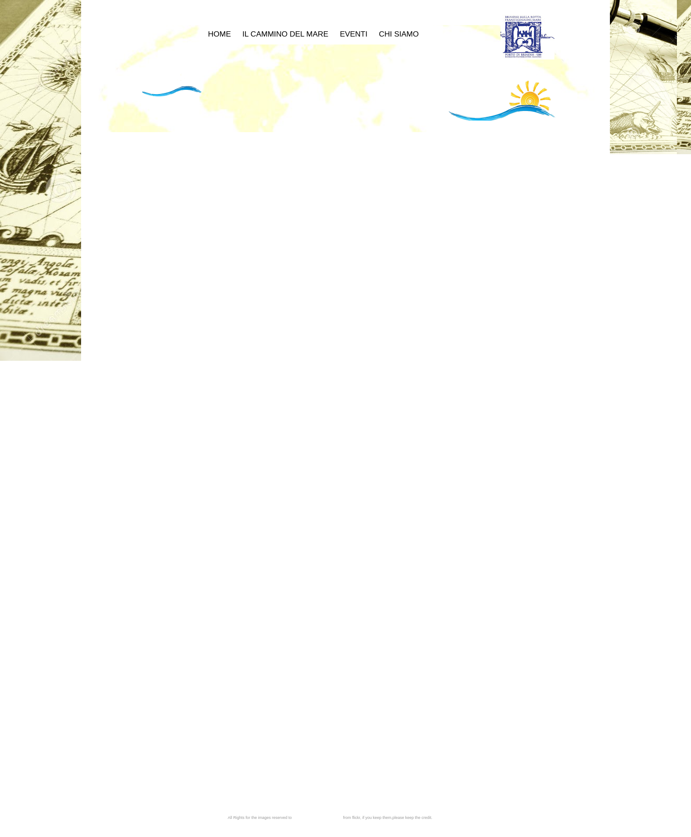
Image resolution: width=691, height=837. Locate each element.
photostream (331, 817)
